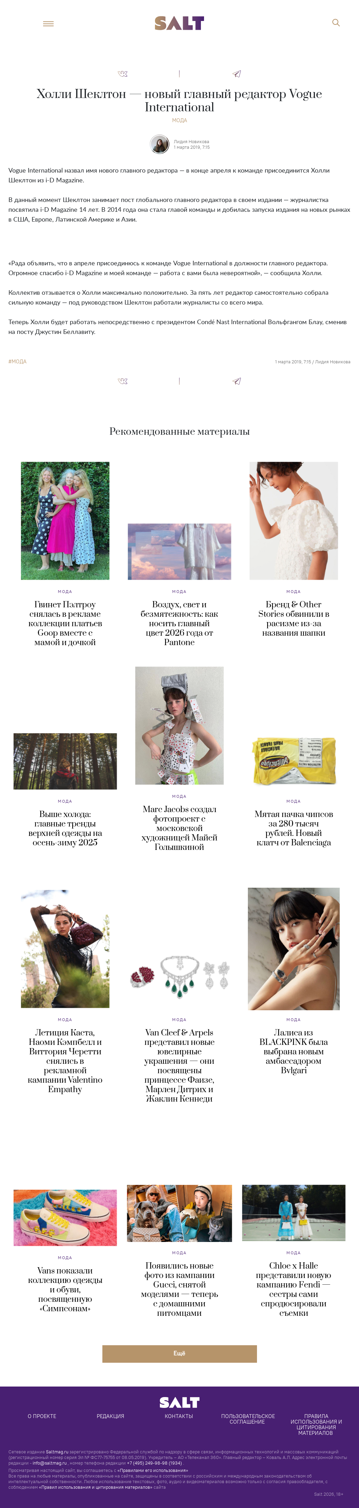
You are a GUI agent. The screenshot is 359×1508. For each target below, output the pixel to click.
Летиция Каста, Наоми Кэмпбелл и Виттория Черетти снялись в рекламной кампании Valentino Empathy (65, 1061)
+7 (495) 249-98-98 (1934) (154, 1463)
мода (19, 361)
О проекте (42, 1416)
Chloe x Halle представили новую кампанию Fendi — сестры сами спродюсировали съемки (293, 1290)
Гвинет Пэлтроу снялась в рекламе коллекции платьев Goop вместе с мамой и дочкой (65, 624)
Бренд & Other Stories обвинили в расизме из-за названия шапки (293, 619)
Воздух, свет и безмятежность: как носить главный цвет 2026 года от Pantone (179, 624)
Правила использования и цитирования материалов (317, 1424)
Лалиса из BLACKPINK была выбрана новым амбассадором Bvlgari (293, 1052)
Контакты (179, 1416)
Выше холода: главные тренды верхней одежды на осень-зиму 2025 (65, 828)
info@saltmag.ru (50, 1463)
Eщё (179, 1353)
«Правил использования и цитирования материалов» (96, 1487)
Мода (179, 120)
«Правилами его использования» (152, 1470)
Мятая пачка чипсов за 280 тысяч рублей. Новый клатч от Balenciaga (294, 828)
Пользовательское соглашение (248, 1419)
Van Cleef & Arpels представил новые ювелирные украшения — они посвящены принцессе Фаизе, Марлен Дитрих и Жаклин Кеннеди (179, 1066)
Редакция (110, 1416)
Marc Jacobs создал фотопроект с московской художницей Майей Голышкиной (179, 828)
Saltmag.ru (57, 1451)
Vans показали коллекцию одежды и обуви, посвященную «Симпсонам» (65, 1290)
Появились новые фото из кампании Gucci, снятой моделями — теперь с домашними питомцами (179, 1290)
